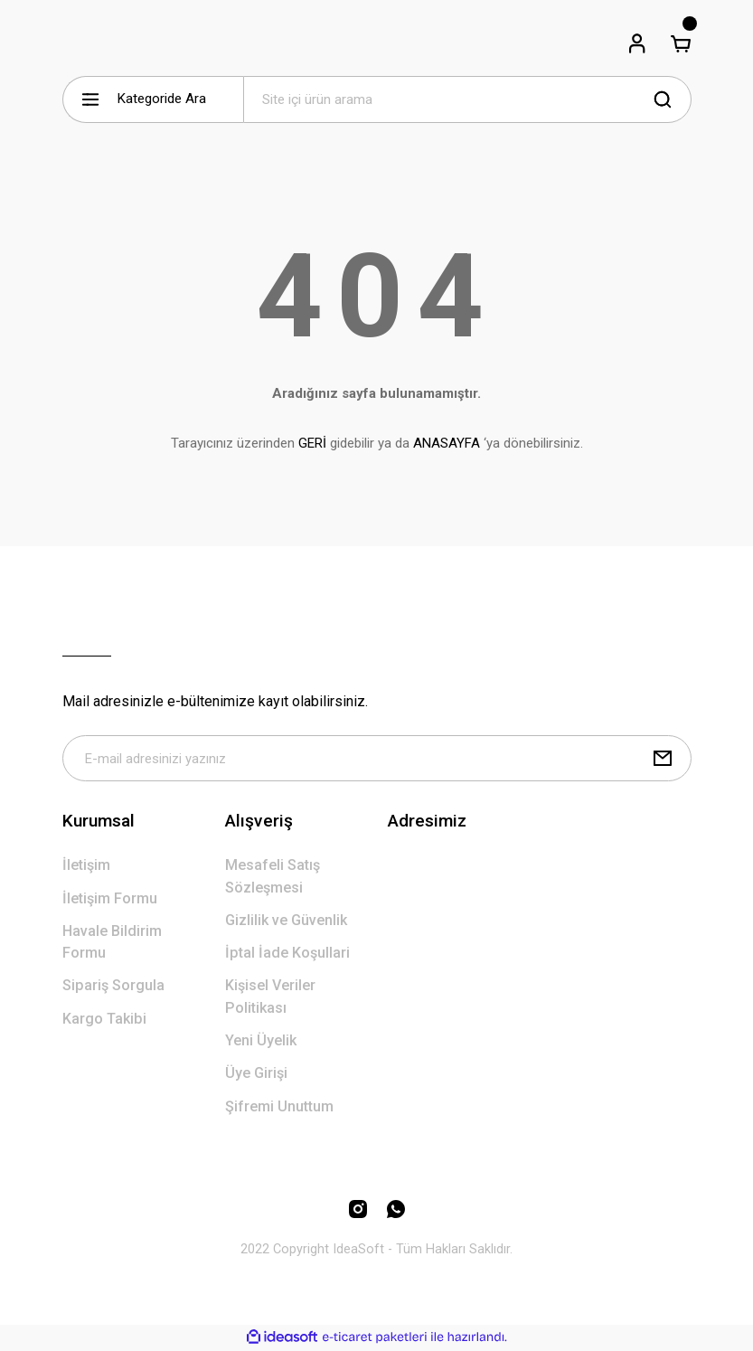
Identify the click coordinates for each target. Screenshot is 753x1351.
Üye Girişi (256, 1073)
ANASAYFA (446, 443)
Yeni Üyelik (260, 1041)
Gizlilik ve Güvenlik (286, 921)
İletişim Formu (109, 899)
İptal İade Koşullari (287, 953)
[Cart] (681, 43)
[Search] (467, 99)
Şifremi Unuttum (279, 1107)
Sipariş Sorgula (113, 986)
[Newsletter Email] (377, 758)
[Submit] (663, 758)
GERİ (312, 443)
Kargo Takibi (104, 1019)
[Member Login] (637, 43)
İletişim (86, 865)
